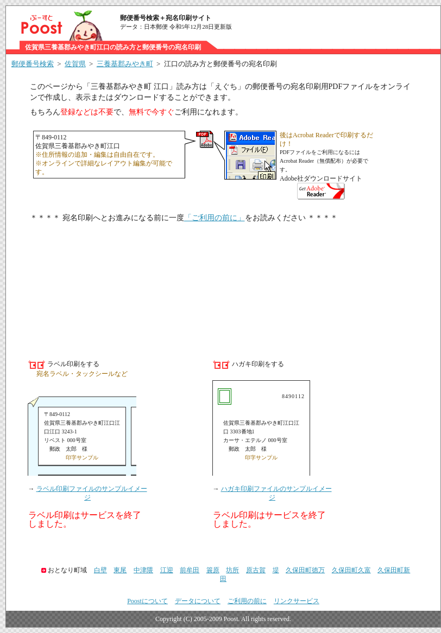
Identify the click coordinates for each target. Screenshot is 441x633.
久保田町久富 (351, 570)
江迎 (166, 570)
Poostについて (147, 601)
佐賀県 (75, 64)
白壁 (100, 570)
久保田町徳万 (305, 570)
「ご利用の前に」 (214, 218)
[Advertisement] (223, 285)
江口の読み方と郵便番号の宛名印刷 (220, 64)
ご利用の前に (247, 601)
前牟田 (189, 570)
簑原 (212, 570)
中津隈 (143, 570)
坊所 (232, 570)
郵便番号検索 (32, 64)
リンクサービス (296, 601)
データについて (197, 601)
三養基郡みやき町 (125, 64)
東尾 (120, 570)
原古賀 (256, 570)
